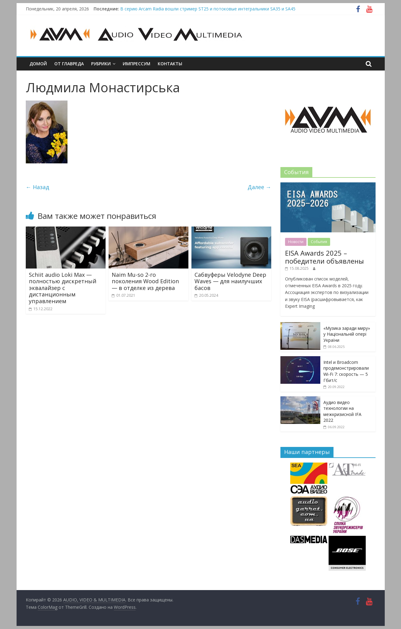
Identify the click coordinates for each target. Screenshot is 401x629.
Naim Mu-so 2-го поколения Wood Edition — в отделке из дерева (145, 281)
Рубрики (101, 64)
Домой (38, 64)
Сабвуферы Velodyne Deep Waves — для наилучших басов (230, 281)
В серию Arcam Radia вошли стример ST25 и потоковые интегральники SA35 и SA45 (207, 9)
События (319, 241)
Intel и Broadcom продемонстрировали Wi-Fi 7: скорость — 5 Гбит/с (346, 371)
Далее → (259, 187)
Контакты (170, 64)
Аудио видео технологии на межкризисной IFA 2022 (342, 411)
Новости (295, 241)
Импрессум (136, 64)
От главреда (69, 64)
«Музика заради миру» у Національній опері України (346, 334)
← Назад (37, 187)
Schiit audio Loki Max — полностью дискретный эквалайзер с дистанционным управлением (62, 288)
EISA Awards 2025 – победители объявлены (324, 256)
